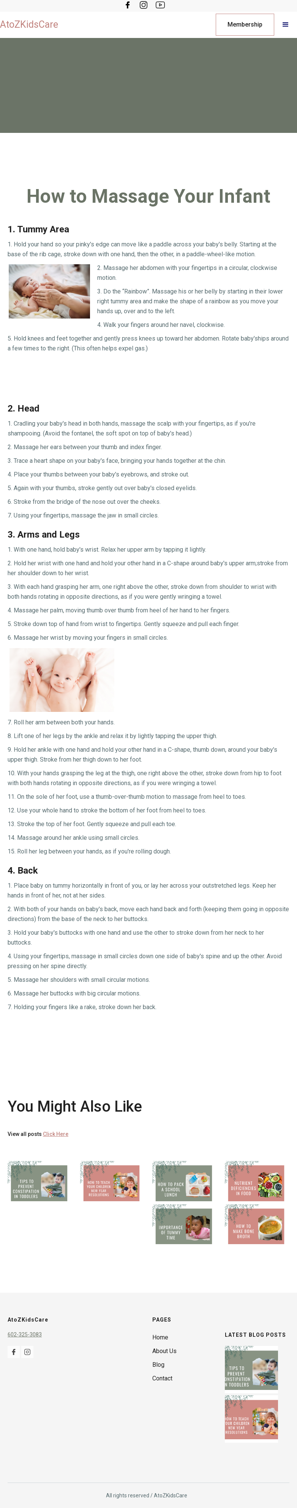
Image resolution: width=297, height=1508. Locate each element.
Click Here (55, 1134)
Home (160, 1337)
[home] (29, 24)
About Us (164, 1351)
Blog (158, 1364)
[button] (285, 24)
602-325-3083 (25, 1334)
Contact (162, 1378)
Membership (244, 24)
